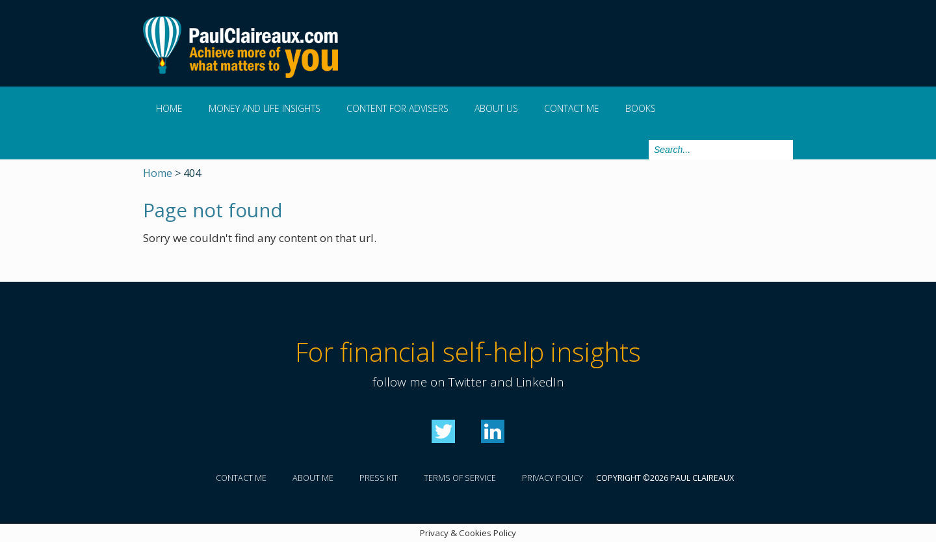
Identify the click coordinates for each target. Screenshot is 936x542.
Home (169, 108)
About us (496, 108)
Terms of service (460, 477)
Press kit (378, 477)
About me (312, 477)
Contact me (571, 108)
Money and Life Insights (264, 108)
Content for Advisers (397, 108)
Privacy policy (552, 477)
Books (640, 108)
